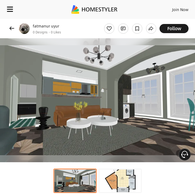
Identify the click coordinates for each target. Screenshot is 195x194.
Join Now (180, 9)
